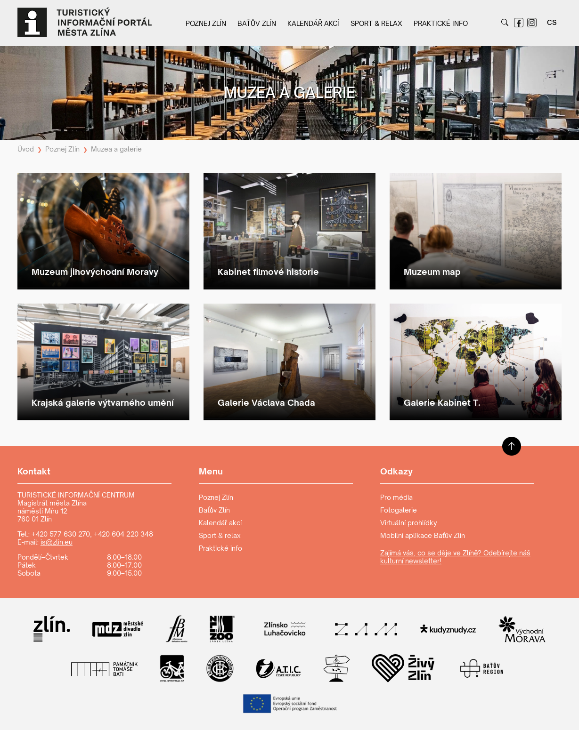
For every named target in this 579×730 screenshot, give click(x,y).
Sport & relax (376, 23)
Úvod (25, 149)
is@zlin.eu (57, 542)
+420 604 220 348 (123, 534)
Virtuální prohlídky (408, 523)
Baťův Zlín (256, 23)
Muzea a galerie (116, 149)
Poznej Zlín (206, 23)
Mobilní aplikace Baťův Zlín (422, 535)
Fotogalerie (398, 510)
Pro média (396, 497)
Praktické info (441, 23)
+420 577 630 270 (61, 534)
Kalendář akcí (313, 23)
